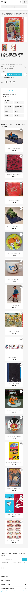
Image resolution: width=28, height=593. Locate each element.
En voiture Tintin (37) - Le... (14, 227)
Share (6, 81)
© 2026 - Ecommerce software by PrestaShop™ (14, 591)
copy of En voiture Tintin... (14, 148)
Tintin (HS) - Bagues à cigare (14, 541)
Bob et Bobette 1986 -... (14, 357)
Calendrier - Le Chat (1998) (14, 410)
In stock (5, 97)
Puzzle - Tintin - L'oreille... (14, 331)
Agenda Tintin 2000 (14, 384)
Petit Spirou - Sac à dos (14, 200)
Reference (6, 94)
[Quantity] (3, 74)
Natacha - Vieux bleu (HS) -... (14, 514)
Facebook (2, 568)
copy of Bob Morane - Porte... (14, 462)
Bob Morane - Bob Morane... (14, 488)
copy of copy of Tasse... (14, 279)
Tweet (10, 81)
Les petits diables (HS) (14, 253)
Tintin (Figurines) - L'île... (14, 305)
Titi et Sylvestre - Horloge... (14, 436)
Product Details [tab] (8, 91)
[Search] (14, 6)
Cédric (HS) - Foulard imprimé (14, 174)
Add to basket (14, 75)
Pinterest (14, 81)
